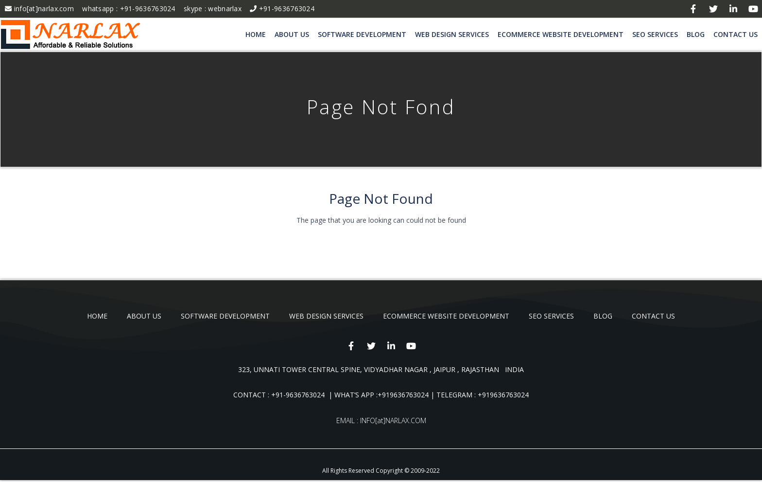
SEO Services (655, 34)
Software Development (362, 34)
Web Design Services (452, 34)
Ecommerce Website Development (560, 34)
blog (696, 34)
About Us (292, 34)
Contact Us (735, 34)
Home (255, 34)
